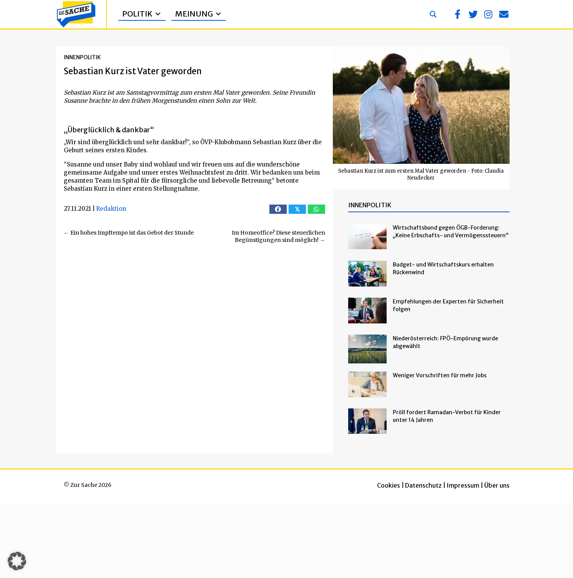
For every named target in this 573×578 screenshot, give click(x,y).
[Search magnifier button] (433, 14)
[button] (457, 14)
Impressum (463, 485)
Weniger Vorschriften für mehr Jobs (440, 375)
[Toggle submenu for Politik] (158, 14)
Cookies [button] (388, 485)
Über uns (497, 485)
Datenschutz (423, 485)
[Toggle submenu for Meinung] (218, 14)
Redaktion (111, 208)
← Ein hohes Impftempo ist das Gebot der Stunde (129, 232)
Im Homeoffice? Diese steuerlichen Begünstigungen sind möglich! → (278, 236)
